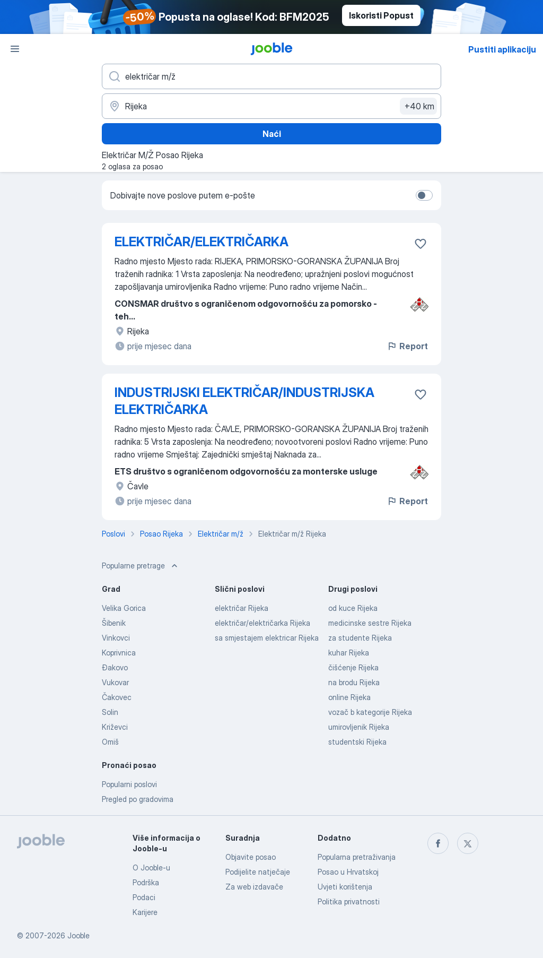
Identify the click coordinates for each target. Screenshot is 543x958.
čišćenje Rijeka (353, 667)
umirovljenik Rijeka (358, 726)
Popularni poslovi (129, 784)
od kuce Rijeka (353, 607)
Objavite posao (250, 856)
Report (407, 346)
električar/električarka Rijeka (262, 622)
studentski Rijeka (357, 741)
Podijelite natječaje (257, 871)
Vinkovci (116, 637)
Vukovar (115, 682)
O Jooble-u (151, 867)
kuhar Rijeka (348, 652)
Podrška (146, 882)
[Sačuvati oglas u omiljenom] (420, 243)
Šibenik (114, 622)
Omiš (110, 741)
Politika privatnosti (349, 901)
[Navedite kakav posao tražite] (271, 76)
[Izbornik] (14, 48)
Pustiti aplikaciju (502, 49)
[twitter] (467, 843)
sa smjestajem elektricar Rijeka (267, 637)
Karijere (145, 912)
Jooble (78, 935)
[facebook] (438, 843)
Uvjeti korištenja (345, 886)
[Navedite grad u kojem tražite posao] (271, 106)
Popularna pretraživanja (357, 856)
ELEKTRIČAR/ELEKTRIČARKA (201, 241)
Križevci (115, 726)
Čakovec (117, 697)
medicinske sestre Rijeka (369, 622)
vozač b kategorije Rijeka (370, 712)
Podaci (144, 897)
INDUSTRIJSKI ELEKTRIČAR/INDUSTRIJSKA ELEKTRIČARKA (244, 401)
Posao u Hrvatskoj (348, 871)
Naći (271, 133)
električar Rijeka (241, 607)
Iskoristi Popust (381, 15)
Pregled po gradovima (137, 799)
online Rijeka (349, 697)
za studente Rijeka (360, 637)
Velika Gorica (124, 607)
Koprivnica (119, 652)
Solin (110, 712)
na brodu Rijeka (354, 682)
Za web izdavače (254, 886)
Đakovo (115, 667)
